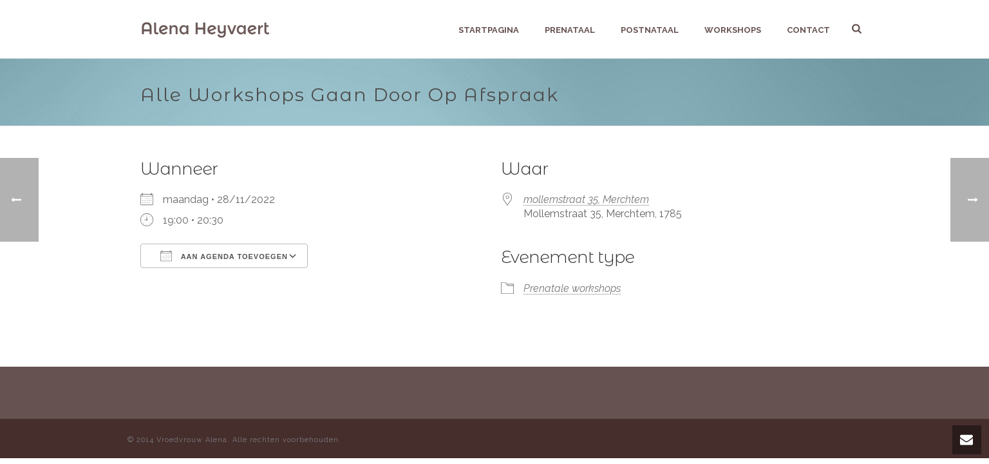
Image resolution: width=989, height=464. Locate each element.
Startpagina (488, 30)
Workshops (732, 30)
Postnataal (650, 30)
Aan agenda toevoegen (224, 256)
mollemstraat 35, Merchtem (586, 199)
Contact (808, 30)
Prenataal (570, 30)
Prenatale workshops (572, 288)
